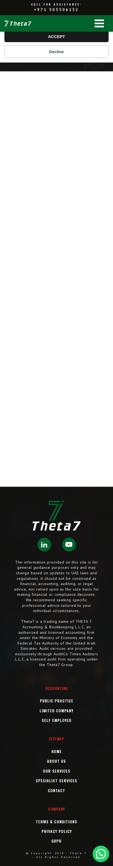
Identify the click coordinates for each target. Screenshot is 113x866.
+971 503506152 (56, 9)
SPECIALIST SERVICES (56, 780)
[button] (101, 854)
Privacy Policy (57, 831)
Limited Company (56, 710)
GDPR (56, 841)
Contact (56, 790)
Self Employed (56, 720)
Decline (56, 51)
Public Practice (56, 701)
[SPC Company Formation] (56, 278)
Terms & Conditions (56, 821)
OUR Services (56, 771)
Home (56, 751)
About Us (56, 761)
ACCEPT (56, 36)
